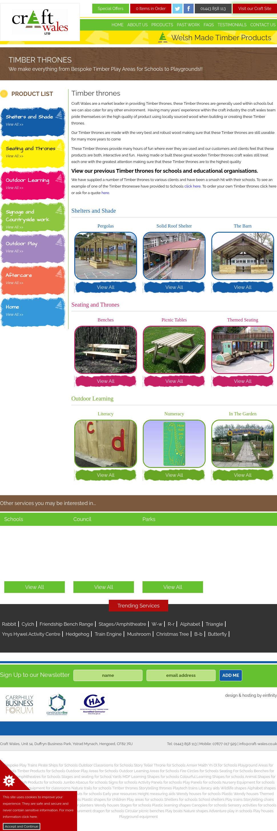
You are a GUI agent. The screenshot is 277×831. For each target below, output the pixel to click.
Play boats (174, 811)
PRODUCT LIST (32, 93)
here (105, 193)
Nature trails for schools (91, 788)
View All (106, 287)
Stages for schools (135, 805)
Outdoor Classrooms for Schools (106, 765)
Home (118, 25)
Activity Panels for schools (160, 782)
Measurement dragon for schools (96, 811)
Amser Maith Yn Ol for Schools (211, 765)
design (231, 695)
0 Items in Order (151, 8)
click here (192, 186)
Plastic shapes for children (104, 799)
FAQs (209, 25)
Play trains (233, 799)
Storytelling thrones (155, 788)
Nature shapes (196, 811)
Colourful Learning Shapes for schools (212, 776)
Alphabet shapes (261, 788)
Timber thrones (125, 788)
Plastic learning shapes (171, 805)
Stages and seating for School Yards (91, 776)
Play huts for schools (84, 794)
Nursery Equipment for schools (248, 782)
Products (162, 25)
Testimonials (232, 25)
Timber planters (80, 805)
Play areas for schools (145, 799)
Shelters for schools (181, 799)
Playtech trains (185, 788)
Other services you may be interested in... (48, 503)
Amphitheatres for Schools (38, 776)
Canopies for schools (209, 805)
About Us (137, 25)
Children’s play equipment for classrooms (36, 788)
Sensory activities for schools (252, 805)
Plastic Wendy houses (240, 794)
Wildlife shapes (233, 788)
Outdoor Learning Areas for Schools (149, 771)
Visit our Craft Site (254, 8)
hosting (249, 695)
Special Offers (111, 8)
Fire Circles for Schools (199, 771)
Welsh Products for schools (39, 782)
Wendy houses (106, 805)
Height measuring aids (156, 794)
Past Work (188, 25)
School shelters (211, 799)
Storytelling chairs (259, 799)
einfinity (270, 695)
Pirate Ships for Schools (58, 765)
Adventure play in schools (230, 811)
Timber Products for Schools (41, 771)
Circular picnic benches (144, 811)
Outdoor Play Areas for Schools (92, 771)
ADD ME (230, 675)
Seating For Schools (236, 771)
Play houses (263, 811)
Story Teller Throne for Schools (160, 765)
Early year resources (120, 794)
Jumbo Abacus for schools (85, 782)
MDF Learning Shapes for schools (151, 776)
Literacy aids (209, 788)
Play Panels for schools (202, 782)
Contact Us (263, 25)
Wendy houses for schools (198, 794)
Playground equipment (138, 816)
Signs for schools (123, 782)
